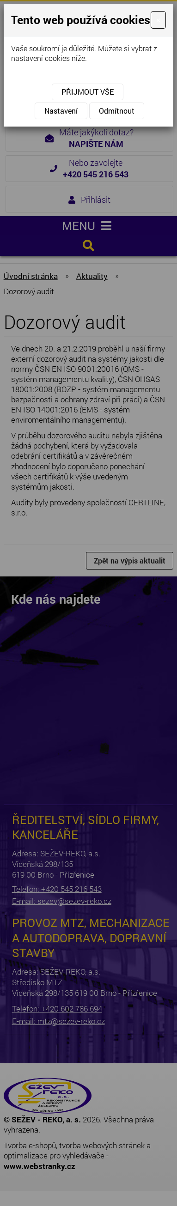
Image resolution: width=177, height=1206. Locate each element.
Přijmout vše (87, 92)
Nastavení (61, 110)
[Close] (158, 20)
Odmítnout (116, 110)
